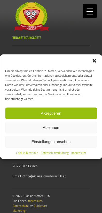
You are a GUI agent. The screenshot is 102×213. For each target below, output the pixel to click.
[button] (94, 60)
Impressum (78, 152)
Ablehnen (51, 127)
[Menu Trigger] (90, 11)
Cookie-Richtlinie (27, 152)
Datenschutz (20, 205)
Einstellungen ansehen (51, 141)
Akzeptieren (51, 113)
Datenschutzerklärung (55, 152)
